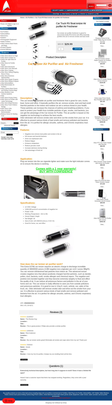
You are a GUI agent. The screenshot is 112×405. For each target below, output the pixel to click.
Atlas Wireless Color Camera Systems (7, 93)
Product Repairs (6, 47)
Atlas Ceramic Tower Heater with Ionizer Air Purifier (102, 162)
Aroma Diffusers (6, 49)
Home (22, 17)
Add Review (24, 359)
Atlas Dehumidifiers (7, 83)
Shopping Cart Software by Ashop (56, 403)
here (9, 24)
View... (102, 46)
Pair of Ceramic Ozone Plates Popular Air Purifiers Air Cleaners (102, 60)
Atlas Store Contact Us (8, 58)
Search (16, 123)
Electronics (4, 36)
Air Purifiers (4, 32)
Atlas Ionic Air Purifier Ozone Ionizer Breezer (102, 80)
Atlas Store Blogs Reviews (9, 103)
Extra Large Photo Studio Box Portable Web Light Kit (102, 99)
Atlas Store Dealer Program (9, 79)
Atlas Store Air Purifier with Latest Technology (9, 100)
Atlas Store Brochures (8, 67)
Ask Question (24, 385)
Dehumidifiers (5, 34)
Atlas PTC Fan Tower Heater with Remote (102, 143)
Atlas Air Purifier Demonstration (6, 111)
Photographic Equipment (8, 39)
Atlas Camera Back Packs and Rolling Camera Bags (9, 89)
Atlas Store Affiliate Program (10, 81)
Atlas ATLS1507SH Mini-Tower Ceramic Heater (102, 181)
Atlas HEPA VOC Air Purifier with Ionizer (102, 219)
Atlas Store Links (6, 108)
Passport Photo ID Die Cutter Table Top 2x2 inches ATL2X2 (102, 39)
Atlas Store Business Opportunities (7, 77)
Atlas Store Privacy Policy (9, 97)
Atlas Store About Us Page (9, 56)
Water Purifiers (5, 41)
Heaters (3, 37)
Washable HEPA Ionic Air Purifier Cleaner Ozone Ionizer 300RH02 (102, 118)
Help (2, 96)
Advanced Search (9, 125)
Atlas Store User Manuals (9, 68)
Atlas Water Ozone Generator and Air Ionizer (102, 200)
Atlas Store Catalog (7, 70)
